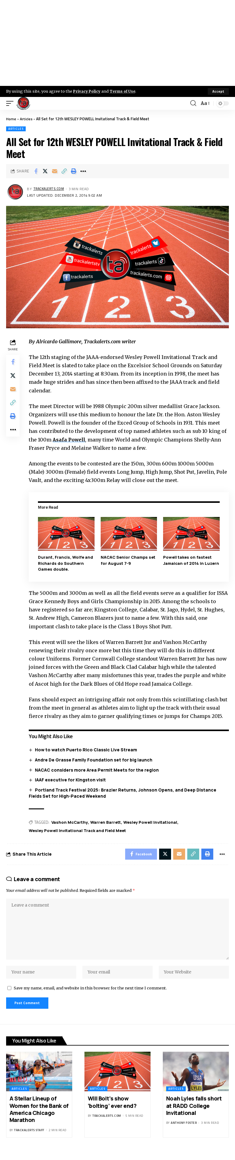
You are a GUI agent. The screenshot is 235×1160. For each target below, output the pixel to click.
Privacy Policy (87, 91)
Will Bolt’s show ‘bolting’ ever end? (112, 1109)
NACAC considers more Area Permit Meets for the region (98, 770)
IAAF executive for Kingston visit (71, 779)
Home (11, 119)
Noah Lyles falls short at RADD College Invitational (194, 1112)
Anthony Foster (184, 1130)
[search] (192, 103)
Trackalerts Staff (29, 1137)
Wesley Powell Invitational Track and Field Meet (78, 830)
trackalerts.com (50, 188)
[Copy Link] (64, 171)
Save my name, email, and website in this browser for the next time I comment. (90, 993)
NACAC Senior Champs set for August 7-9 (128, 560)
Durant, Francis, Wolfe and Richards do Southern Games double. (66, 563)
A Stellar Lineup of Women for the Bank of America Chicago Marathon (39, 1116)
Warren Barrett (106, 822)
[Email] (54, 171)
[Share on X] (45, 171)
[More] (83, 171)
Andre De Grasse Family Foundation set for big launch (95, 759)
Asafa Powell (71, 440)
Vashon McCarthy (71, 822)
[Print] (73, 171)
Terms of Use (124, 91)
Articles (27, 119)
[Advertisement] (117, 43)
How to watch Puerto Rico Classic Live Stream (87, 750)
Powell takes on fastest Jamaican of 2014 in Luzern (192, 560)
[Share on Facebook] (36, 171)
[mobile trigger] (11, 103)
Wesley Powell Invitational (151, 822)
